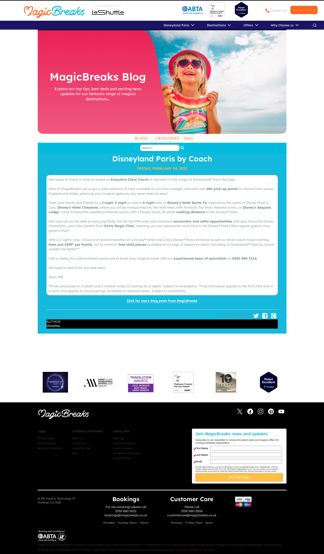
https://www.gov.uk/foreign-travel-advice (191, 549)
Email (198, 461)
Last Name (201, 455)
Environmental (121, 458)
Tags (188, 138)
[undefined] (162, 82)
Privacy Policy (46, 438)
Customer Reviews (124, 443)
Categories (167, 138)
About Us (78, 438)
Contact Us (278, 10)
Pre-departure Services (127, 453)
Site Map (118, 438)
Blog (75, 453)
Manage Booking (304, 10)
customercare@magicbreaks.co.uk (191, 515)
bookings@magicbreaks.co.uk (125, 515)
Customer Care (81, 448)
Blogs (141, 138)
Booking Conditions (50, 448)
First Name (201, 448)
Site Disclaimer (47, 443)
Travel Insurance (123, 448)
